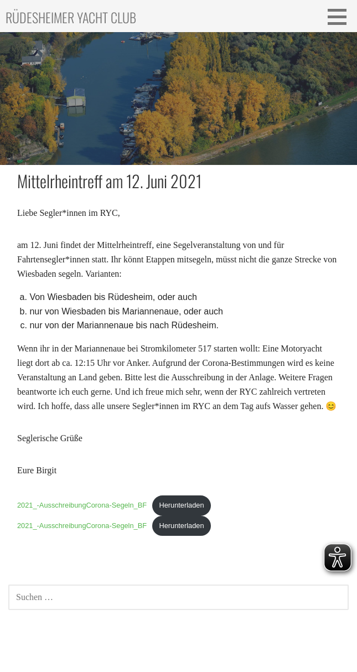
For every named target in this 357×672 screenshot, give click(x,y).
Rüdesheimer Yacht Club (71, 17)
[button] (341, 16)
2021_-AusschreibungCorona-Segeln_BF (82, 505)
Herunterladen (181, 505)
